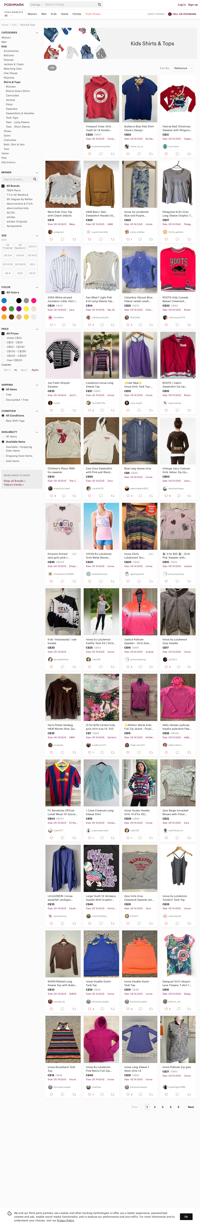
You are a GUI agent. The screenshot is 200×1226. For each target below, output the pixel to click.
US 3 (32, 264)
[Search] (70, 4)
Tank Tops (12, 117)
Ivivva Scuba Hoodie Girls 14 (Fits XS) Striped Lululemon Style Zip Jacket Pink (139, 812)
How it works (156, 14)
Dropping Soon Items (16, 455)
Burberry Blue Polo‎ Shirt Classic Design (139, 128)
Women (32, 14)
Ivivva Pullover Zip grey (177, 1067)
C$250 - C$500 (14, 355)
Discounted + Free (15, 399)
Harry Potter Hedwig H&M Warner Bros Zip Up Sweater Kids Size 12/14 (61, 727)
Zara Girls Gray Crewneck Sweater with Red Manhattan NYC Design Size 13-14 (139, 898)
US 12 (32, 273)
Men (44, 14)
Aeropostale (11, 226)
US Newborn (20, 246)
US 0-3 (32, 246)
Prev (135, 1107)
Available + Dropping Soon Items (16, 448)
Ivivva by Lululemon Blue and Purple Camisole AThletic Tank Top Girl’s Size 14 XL (138, 213)
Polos (9, 104)
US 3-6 (8, 255)
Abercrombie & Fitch (17, 203)
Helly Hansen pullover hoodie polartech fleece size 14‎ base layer (177, 727)
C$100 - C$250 (13, 351)
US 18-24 (20, 264)
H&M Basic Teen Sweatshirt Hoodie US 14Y (99, 213)
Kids (54, 14)
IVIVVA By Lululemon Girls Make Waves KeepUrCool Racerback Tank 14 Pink (100, 555)
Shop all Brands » (15, 481)
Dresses (9, 59)
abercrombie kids (15, 208)
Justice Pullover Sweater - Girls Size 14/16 (136, 641)
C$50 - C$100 (13, 347)
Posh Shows (93, 14)
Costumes (10, 140)
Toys (6, 149)
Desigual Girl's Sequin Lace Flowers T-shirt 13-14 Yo (177, 983)
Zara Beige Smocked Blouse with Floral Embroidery (175, 812)
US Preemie (7, 246)
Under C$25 (11, 338)
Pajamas (9, 77)
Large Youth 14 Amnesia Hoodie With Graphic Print (101, 898)
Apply (35, 370)
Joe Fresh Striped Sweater (59, 384)
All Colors (10, 292)
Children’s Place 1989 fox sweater (61, 470)
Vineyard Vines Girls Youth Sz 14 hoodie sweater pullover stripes (101, 128)
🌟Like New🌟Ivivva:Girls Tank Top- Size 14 (137, 384)
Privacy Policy (65, 1220)
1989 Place (11, 190)
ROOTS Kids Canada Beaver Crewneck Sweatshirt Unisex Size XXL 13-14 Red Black (177, 299)
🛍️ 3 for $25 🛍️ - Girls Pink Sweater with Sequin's (176, 555)
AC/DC (8, 212)
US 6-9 (20, 255)
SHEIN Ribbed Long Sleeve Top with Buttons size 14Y (63, 983)
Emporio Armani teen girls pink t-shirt (58, 555)
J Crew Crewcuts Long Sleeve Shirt (100, 812)
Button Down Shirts (18, 91)
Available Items (13, 441)
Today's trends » (14, 484)
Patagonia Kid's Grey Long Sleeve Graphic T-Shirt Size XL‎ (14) (177, 213)
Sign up (193, 4)
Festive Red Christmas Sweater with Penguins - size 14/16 (177, 128)
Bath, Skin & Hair (14, 144)
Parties (77, 14)
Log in (182, 4)
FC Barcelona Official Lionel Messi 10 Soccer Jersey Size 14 (62, 812)
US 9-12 (32, 255)
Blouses (11, 86)
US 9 (20, 273)
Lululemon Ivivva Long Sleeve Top (99, 384)
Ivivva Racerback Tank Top (61, 1068)
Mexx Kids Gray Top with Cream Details (60, 213)
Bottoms (9, 55)
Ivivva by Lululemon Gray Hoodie (175, 641)
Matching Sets (13, 68)
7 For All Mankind (14, 194)
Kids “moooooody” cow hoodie (62, 641)
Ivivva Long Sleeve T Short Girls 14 (137, 1068)
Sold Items (10, 461)
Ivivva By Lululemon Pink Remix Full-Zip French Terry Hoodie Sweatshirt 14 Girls (98, 1069)
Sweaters (11, 108)
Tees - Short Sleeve (18, 126)
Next (191, 1107)
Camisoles (12, 95)
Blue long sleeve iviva (137, 468)
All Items (9, 389)
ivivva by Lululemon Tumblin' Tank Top (175, 897)
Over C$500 (11, 360)
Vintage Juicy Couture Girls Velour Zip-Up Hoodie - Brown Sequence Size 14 (176, 470)
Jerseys (10, 100)
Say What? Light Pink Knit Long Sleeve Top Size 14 (99, 299)
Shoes (7, 131)
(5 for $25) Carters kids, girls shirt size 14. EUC (101, 726)
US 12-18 (7, 264)
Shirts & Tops (27, 24)
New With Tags (12, 420)
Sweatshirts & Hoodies (20, 113)
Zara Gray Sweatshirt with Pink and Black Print (99, 470)
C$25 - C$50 (12, 342)
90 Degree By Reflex (16, 199)
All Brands (10, 186)
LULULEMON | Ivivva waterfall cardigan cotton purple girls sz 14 (61, 898)
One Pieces (11, 73)
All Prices (10, 333)
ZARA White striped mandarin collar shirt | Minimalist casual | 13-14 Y (62, 299)
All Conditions (12, 415)
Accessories (11, 51)
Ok (186, 1216)
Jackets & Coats (14, 64)
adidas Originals (14, 221)
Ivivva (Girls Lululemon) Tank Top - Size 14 (134, 555)
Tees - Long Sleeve (17, 122)
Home (64, 14)
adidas (8, 217)
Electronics (8, 162)
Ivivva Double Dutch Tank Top (98, 983)
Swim (7, 135)
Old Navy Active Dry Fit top (62, 128)
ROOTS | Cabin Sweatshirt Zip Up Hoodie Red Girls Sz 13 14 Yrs (177, 384)
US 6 (7, 273)
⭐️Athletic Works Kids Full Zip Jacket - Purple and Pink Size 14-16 (138, 727)
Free (6, 394)
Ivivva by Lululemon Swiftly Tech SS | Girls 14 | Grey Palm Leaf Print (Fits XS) (99, 641)
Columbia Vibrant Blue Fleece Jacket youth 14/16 (138, 299)
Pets (4, 157)
